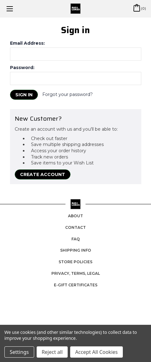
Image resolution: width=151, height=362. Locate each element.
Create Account (42, 174)
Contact (75, 227)
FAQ (75, 239)
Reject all (52, 352)
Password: (22, 67)
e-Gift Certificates (75, 285)
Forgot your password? (67, 94)
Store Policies (75, 261)
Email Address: (27, 43)
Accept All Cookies (96, 352)
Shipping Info (75, 250)
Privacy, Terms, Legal (75, 273)
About (75, 216)
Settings (19, 352)
